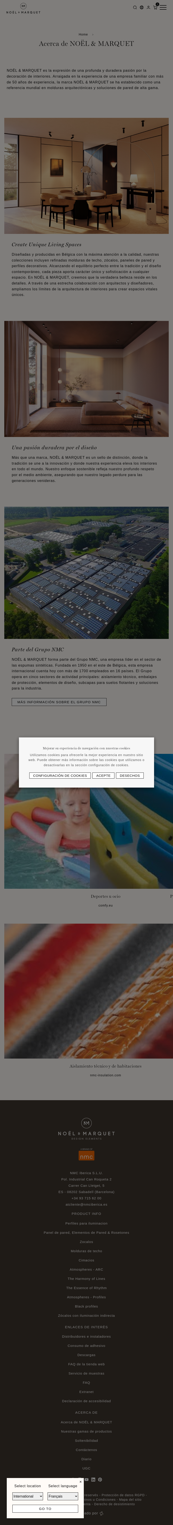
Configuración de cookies (60, 775)
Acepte (103, 775)
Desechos (130, 775)
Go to (45, 1509)
